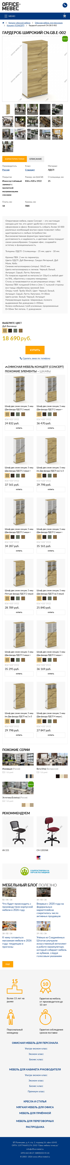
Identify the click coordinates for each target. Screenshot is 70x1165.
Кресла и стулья (35, 1101)
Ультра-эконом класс (36, 1048)
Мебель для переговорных (35, 1121)
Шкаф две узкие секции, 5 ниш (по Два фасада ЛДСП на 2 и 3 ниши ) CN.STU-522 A (51, 470)
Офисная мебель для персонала (35, 1043)
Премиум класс (36, 1091)
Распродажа (35, 1127)
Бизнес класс (36, 1059)
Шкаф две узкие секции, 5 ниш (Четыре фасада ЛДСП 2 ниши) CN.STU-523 (19, 593)
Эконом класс (36, 1053)
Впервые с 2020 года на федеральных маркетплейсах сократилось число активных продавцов (50, 910)
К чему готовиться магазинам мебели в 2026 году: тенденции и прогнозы (17, 942)
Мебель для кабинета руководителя (35, 1069)
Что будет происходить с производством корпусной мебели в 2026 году (17, 907)
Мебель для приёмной (35, 1113)
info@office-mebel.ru (35, 1149)
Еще (8, 964)
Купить (35, 350)
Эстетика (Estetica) (11, 797)
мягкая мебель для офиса (35, 1107)
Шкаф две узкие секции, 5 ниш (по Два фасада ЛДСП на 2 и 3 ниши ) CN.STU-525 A (19, 716)
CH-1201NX (42, 850)
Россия (5, 169)
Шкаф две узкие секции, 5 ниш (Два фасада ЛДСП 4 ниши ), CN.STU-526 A (51, 716)
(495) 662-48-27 (27, 1153)
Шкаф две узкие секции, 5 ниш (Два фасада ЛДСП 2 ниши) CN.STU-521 (19, 409)
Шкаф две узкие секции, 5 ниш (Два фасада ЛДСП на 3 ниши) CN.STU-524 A (51, 593)
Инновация (7, 768)
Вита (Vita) (41, 768)
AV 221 (5, 850)
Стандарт (30, 169)
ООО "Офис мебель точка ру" (45, 1145)
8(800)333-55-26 (42, 1153)
